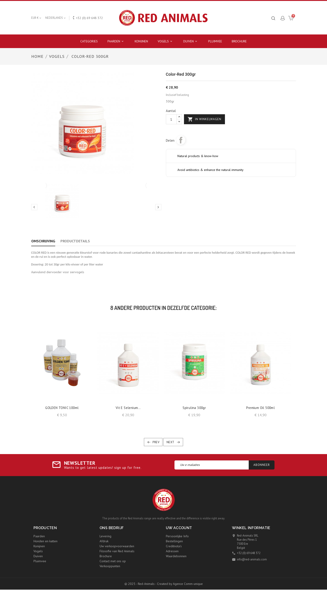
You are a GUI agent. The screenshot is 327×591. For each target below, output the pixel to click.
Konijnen (141, 41)
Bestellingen (174, 541)
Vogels (166, 41)
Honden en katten (45, 541)
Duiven (190, 41)
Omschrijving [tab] (43, 241)
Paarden (116, 41)
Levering (105, 536)
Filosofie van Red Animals (117, 551)
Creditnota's (174, 546)
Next (170, 442)
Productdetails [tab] (75, 241)
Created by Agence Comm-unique (180, 584)
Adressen (172, 551)
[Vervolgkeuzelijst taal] (55, 18)
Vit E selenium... (128, 408)
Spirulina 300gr (194, 408)
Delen (180, 140)
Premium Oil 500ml (260, 408)
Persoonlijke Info (177, 536)
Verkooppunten (110, 566)
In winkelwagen (204, 119)
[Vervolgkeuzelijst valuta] (36, 18)
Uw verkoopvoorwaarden (117, 546)
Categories (89, 41)
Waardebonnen (176, 556)
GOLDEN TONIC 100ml (62, 408)
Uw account (179, 528)
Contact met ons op (113, 561)
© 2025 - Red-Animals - (140, 584)
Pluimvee (215, 41)
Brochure (239, 41)
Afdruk (104, 541)
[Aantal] (171, 119)
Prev (156, 442)
